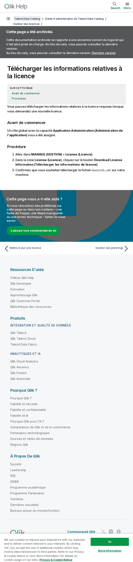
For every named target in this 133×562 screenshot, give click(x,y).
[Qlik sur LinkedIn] (111, 531)
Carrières (16, 499)
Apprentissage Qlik (23, 295)
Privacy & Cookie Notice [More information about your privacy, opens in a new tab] (55, 559)
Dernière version (104, 53)
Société (15, 464)
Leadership (18, 470)
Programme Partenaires (27, 493)
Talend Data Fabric (23, 344)
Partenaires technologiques (30, 433)
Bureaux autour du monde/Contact (34, 510)
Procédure (19, 98)
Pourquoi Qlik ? (21, 398)
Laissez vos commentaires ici (33, 230)
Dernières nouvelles (24, 505)
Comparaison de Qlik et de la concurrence (40, 427)
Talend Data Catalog (27, 18)
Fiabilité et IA (19, 415)
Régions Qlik (19, 444)
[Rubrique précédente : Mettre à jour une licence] (34, 248)
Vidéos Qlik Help (22, 277)
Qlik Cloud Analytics (24, 361)
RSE (13, 476)
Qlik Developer (20, 283)
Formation (17, 289)
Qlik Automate (20, 378)
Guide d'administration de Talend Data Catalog (74, 18)
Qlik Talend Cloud (22, 338)
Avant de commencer (26, 93)
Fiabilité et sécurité (23, 404)
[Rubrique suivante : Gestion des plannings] (99, 248)
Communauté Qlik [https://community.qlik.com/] (81, 532)
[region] (66, 547)
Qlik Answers (19, 367)
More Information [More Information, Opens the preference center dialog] (109, 550)
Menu (127, 8)
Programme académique (28, 487)
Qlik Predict (18, 373)
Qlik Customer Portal (25, 301)
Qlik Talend (18, 333)
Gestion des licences (26, 23)
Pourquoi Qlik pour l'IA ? (27, 421)
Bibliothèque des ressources (30, 306)
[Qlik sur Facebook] (119, 531)
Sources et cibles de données (31, 438)
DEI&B (14, 481)
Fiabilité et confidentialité (28, 410)
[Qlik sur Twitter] (103, 531)
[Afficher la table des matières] (8, 19)
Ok (110, 541)
